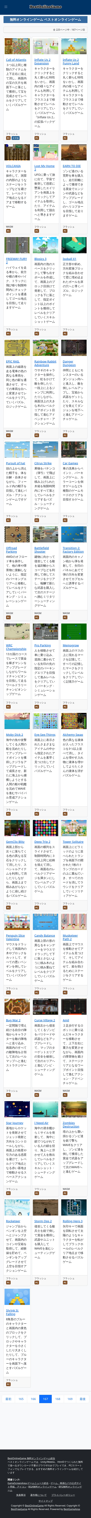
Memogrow (71, 645)
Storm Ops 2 (43, 1221)
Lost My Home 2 (44, 167)
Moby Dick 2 (14, 735)
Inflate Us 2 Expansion (42, 61)
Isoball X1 (69, 259)
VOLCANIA (13, 166)
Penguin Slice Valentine (15, 937)
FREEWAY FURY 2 (16, 260)
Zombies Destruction (71, 1124)
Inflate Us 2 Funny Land (71, 61)
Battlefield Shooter (41, 550)
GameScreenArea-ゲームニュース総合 (28, 1483)
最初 (8, 1399)
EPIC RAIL (13, 361)
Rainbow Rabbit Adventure (45, 363)
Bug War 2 (13, 1020)
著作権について (38, 1495)
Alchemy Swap (73, 735)
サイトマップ (46, 1500)
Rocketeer (13, 1221)
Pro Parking (42, 645)
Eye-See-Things (44, 735)
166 (33, 1399)
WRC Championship (16, 647)
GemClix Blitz (15, 842)
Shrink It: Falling (12, 1312)
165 (21, 1399)
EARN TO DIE (72, 166)
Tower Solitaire (73, 842)
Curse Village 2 (44, 1020)
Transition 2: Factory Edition (73, 550)
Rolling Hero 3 (73, 1221)
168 (57, 1399)
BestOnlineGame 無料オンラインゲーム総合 (31, 1458)
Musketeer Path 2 (70, 937)
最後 (83, 1399)
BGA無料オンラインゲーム (42, 1486)
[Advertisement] (45, 1427)
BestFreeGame (19, 1509)
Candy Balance (44, 935)
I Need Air (41, 1123)
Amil (66, 1020)
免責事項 (21, 1495)
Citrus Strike (43, 463)
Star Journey (14, 1123)
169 (69, 1399)
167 (45, 1399)
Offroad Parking (11, 550)
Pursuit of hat (15, 463)
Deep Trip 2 (42, 842)
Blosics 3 (40, 259)
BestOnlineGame (34, 1505)
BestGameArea (72, 1509)
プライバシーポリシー (63, 1495)
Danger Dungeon (69, 363)
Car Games (70, 463)
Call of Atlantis (16, 60)
